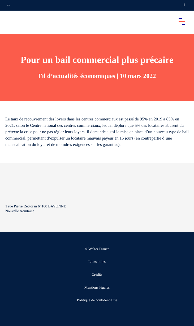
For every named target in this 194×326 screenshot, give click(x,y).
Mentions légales (97, 288)
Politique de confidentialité (97, 300)
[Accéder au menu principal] (182, 21)
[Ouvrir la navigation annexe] (8, 5)
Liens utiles (97, 262)
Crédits (97, 275)
